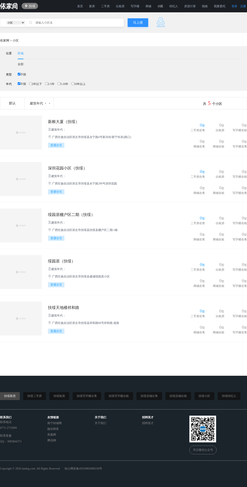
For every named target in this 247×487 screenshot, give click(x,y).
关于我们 (100, 423)
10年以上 (78, 84)
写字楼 (135, 6)
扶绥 (32, 6)
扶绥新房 (10, 396)
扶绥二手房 (34, 396)
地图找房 (160, 22)
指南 (205, 6)
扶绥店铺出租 (178, 396)
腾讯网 (51, 440)
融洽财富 (53, 428)
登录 (234, 6)
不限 (22, 74)
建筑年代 (36, 103)
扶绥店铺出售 (149, 396)
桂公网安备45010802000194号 (83, 468)
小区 (160, 6)
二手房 (105, 6)
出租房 (120, 6)
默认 (12, 103)
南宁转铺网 (54, 423)
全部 (20, 64)
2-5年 (50, 84)
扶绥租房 (59, 396)
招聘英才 (148, 423)
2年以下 (35, 84)
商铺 (148, 6)
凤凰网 (51, 434)
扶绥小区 (204, 396)
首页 (80, 6)
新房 (92, 6)
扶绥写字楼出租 (119, 396)
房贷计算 (190, 6)
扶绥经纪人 (229, 396)
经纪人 (173, 6)
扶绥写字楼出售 (87, 396)
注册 (243, 6)
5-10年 (63, 84)
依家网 (4, 40)
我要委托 (219, 6)
